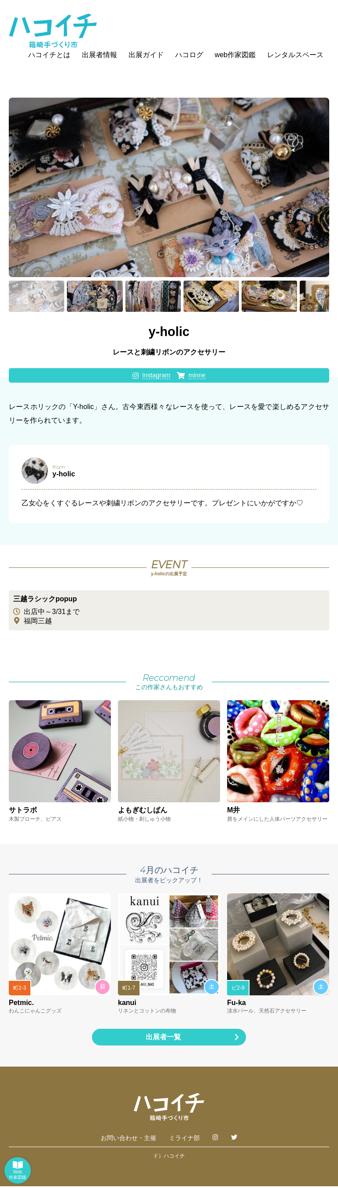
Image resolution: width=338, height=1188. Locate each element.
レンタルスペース (295, 54)
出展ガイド (146, 54)
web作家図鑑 (235, 54)
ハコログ (189, 54)
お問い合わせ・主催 (128, 1139)
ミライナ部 (184, 1139)
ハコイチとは (49, 54)
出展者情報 (99, 54)
